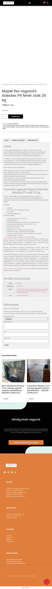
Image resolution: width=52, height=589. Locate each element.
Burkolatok (19, 289)
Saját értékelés (8, 321)
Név (5, 331)
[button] (29, 3)
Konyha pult (24, 291)
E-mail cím (7, 338)
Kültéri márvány (11, 125)
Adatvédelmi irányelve (14, 562)
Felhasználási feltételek (14, 560)
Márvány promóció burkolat (32, 127)
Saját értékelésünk (9, 316)
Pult (24, 292)
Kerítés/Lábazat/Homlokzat (41, 289)
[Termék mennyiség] (4, 116)
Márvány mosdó (20, 127)
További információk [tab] (18, 140)
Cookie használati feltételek (15, 563)
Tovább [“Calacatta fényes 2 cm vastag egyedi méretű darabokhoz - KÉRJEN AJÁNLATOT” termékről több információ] (31, 399)
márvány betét (34, 125)
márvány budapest (10, 127)
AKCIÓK (8, 536)
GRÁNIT (8, 540)
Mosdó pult (39, 291)
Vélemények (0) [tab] (33, 140)
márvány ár (28, 125)
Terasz (26, 292)
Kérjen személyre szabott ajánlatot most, (15, 268)
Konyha (19, 291)
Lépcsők (29, 291)
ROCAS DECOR (9, 239)
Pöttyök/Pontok (21, 295)
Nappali (44, 291)
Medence (34, 291)
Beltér (18, 286)
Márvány (19, 283)
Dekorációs (25, 289)
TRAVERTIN (15, 123)
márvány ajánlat (20, 125)
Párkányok (19, 292)
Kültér (21, 286)
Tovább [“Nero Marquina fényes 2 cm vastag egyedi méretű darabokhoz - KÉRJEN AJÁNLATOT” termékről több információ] (5, 399)
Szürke (26, 295)
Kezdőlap (5, 84)
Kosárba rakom (15, 116)
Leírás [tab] (6, 140)
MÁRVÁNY (9, 538)
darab (11, 84)
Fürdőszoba (31, 289)
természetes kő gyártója (24, 239)
